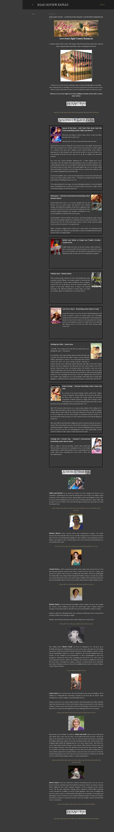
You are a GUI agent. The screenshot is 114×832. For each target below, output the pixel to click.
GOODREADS (84, 712)
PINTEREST (95, 760)
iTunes (76, 112)
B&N (82, 112)
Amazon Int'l (67, 112)
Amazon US (58, 112)
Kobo (87, 112)
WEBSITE (67, 712)
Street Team (94, 546)
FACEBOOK (74, 712)
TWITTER (93, 712)
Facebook (85, 546)
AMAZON (59, 712)
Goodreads (95, 112)
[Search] (102, 5)
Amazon (54, 508)
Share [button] (33, 14)
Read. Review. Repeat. (53, 5)
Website (57, 546)
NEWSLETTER (76, 762)
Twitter (68, 508)
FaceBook (61, 508)
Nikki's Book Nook (86, 508)
